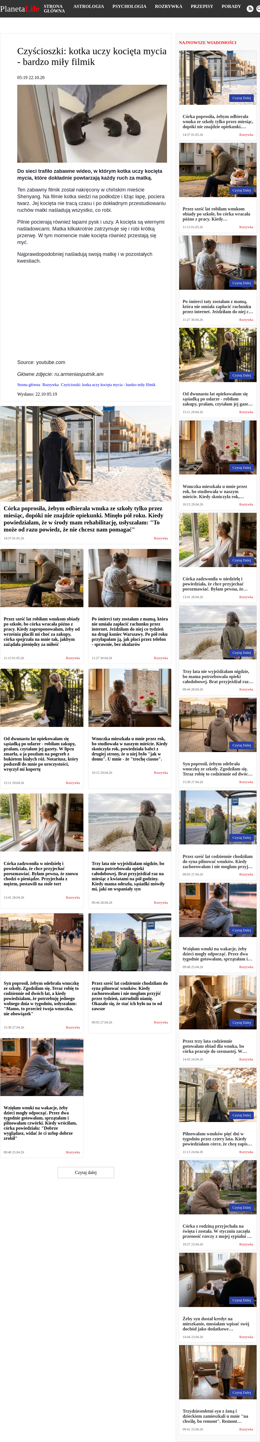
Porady (231, 6)
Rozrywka (168, 6)
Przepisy (202, 6)
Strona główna (54, 8)
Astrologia (88, 6)
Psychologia (129, 6)
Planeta (20, 9)
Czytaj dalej (86, 1172)
